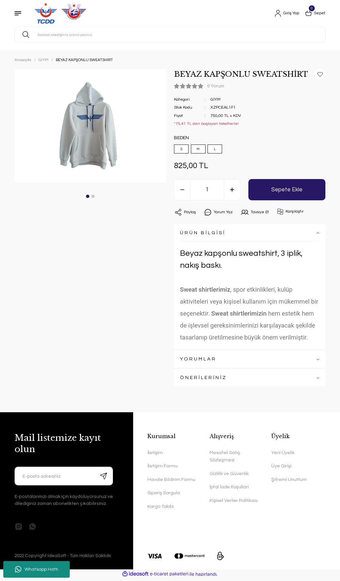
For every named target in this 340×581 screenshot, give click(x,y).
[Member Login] (283, 13)
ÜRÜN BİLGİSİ (202, 235)
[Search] (170, 35)
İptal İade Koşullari (229, 489)
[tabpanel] (90, 126)
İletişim (155, 454)
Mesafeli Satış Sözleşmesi (225, 458)
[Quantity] (207, 192)
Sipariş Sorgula (163, 495)
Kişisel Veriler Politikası (234, 502)
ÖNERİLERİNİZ (203, 380)
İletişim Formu (162, 468)
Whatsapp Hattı (36, 569)
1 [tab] (87, 196)
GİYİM (216, 99)
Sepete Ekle (287, 192)
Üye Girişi (281, 468)
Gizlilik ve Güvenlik (229, 475)
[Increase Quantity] (232, 192)
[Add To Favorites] (320, 74)
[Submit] (103, 478)
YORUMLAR (198, 361)
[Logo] (60, 13)
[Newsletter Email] (64, 478)
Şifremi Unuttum (289, 481)
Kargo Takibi (160, 508)
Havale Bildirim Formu (171, 481)
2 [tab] (93, 196)
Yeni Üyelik (283, 454)
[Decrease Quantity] (182, 192)
